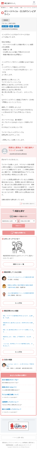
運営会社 (4, 442)
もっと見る (18, 303)
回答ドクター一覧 (18, 264)
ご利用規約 (24, 442)
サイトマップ (27, 445)
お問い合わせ (19, 445)
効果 (11, 26)
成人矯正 (5, 26)
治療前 (17, 26)
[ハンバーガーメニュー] (34, 3)
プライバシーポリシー (14, 442)
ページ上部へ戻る (18, 437)
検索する (19, 225)
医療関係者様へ (10, 445)
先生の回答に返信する (28, 203)
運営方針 (31, 442)
